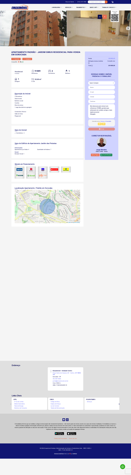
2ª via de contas (18, 407)
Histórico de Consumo (20, 414)
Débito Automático (19, 410)
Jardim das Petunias (49, 149)
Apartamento (19, 58)
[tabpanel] (65, 31)
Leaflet (69, 228)
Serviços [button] (68, 7)
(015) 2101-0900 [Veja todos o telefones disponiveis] (81, 2)
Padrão (31, 58)
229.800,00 (111, 64)
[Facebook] (63, 426)
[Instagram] (67, 426)
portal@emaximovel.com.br (60, 387)
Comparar (27, 65)
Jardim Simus (45, 58)
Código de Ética (55, 407)
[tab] (100, 17)
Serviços (89, 407)
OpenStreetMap (76, 228)
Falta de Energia (18, 412)
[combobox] (101, 89)
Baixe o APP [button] (93, 7)
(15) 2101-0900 (57, 384)
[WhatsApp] (122, 466)
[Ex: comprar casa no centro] (96, 2)
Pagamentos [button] (80, 7)
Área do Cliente (70, 2)
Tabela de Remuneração (58, 414)
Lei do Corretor (55, 412)
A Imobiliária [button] (56, 7)
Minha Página (95, 161)
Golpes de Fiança (56, 410)
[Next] (119, 410)
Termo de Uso (73, 445)
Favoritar (16, 65)
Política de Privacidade (60, 445)
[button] (112, 2)
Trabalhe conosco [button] (108, 7)
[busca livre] (106, 2)
